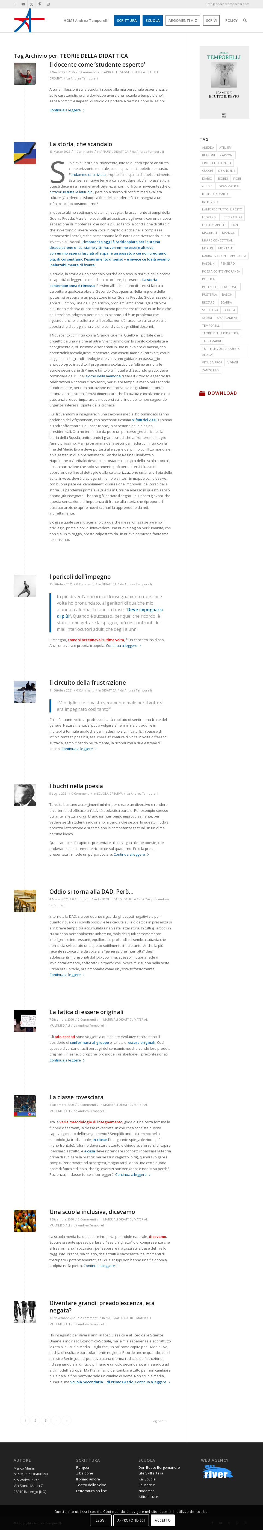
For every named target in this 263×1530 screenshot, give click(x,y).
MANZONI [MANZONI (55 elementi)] (229, 233)
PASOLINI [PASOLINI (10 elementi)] (208, 263)
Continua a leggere (67, 110)
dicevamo (157, 1236)
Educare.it (146, 1484)
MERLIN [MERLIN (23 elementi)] (207, 248)
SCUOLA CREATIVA (110, 793)
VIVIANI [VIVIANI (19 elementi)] (232, 362)
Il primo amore (88, 1479)
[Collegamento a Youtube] (23, 4)
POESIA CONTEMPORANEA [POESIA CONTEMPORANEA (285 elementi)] (221, 271)
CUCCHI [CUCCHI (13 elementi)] (207, 171)
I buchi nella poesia (76, 786)
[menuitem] (86, 20)
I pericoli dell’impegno (80, 576)
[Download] (202, 393)
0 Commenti (88, 72)
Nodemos (146, 1490)
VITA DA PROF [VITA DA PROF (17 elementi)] (212, 362)
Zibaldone (84, 1473)
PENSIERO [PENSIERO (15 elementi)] (228, 263)
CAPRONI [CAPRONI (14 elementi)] (226, 155)
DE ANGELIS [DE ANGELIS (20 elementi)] (226, 171)
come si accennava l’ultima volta (96, 639)
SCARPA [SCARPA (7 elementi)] (226, 302)
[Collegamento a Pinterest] (40, 4)
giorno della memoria (103, 376)
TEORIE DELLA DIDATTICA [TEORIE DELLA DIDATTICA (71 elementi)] (220, 333)
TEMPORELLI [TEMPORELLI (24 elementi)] (211, 325)
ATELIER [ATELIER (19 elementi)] (225, 147)
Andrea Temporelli (84, 78)
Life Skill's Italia (150, 1473)
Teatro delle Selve (91, 1484)
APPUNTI (106, 152)
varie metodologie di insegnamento (91, 1121)
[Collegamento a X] (32, 4)
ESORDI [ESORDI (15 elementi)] (222, 178)
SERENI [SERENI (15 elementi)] (207, 318)
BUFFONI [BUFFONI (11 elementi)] (208, 155)
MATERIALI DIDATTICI (117, 1019)
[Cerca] (244, 20)
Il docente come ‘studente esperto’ (97, 64)
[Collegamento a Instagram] (48, 4)
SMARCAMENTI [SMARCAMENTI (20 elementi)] (227, 318)
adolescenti (65, 1036)
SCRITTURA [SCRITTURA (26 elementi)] (210, 310)
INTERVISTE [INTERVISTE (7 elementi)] (210, 202)
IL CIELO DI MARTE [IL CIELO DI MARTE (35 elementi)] (215, 194)
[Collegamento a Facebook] (15, 4)
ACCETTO (163, 1520)
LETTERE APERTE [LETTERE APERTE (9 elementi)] (214, 225)
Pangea (82, 1467)
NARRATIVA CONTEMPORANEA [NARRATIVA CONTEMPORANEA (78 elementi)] (224, 256)
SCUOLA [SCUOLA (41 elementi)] (229, 310)
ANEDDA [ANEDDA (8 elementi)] (208, 147)
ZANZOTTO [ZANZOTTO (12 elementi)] (210, 370)
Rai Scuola (147, 1479)
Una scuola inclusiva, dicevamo (92, 1212)
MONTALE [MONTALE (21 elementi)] (225, 248)
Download (222, 393)
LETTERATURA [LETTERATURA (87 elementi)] (232, 217)
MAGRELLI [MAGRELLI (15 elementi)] (209, 233)
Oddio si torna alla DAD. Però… (91, 891)
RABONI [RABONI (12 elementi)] (227, 294)
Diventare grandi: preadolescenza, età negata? (102, 1306)
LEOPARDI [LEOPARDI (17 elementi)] (209, 217)
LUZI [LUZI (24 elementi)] (234, 225)
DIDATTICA (138, 72)
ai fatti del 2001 (144, 419)
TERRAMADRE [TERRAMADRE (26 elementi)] (212, 341)
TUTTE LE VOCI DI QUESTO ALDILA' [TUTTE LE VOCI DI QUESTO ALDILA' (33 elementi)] (221, 351)
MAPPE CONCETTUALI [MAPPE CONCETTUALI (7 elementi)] (218, 240)
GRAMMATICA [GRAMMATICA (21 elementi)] (228, 186)
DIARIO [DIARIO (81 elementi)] (207, 178)
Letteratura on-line (91, 1490)
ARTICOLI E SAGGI (116, 72)
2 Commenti (89, 1318)
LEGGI (101, 1520)
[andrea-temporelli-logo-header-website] (29, 20)
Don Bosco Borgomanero (159, 1467)
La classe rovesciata (76, 1097)
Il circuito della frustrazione (87, 682)
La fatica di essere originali (86, 1012)
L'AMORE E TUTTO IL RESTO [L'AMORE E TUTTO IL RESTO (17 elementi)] (222, 209)
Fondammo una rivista (87, 174)
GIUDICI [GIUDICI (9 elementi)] (207, 186)
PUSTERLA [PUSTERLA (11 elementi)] (209, 294)
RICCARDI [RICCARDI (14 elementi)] (208, 302)
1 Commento (83, 152)
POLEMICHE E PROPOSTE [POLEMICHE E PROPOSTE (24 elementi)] (220, 287)
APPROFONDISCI (131, 1520)
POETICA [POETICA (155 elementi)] (208, 279)
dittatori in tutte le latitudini (71, 191)
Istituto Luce (148, 1496)
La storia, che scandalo (80, 144)
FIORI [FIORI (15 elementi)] (237, 178)
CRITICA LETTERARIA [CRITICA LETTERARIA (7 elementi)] (216, 163)
